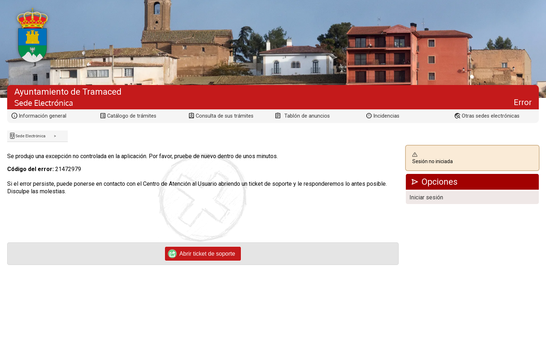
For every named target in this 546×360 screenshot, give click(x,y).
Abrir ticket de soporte (201, 253)
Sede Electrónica (30, 136)
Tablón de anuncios (307, 116)
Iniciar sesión (426, 197)
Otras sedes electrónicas (490, 116)
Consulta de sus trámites (224, 116)
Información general (42, 116)
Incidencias (386, 116)
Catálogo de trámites (131, 116)
